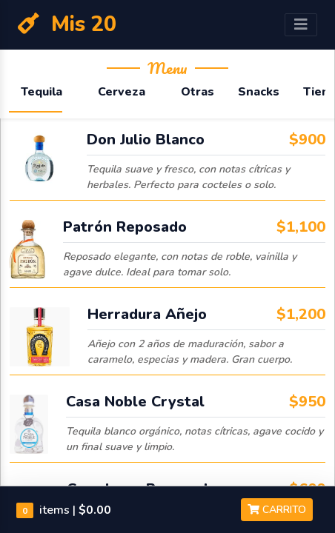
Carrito (277, 510)
